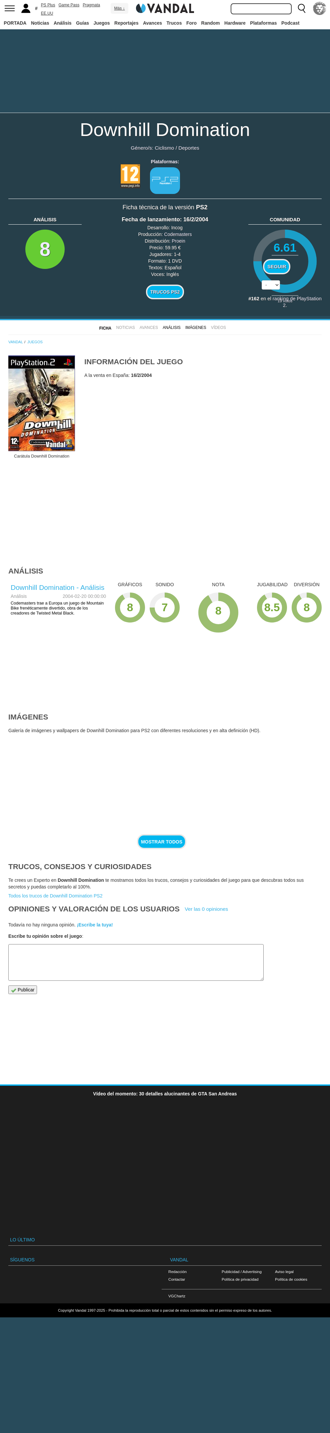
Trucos (174, 23)
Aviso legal (284, 1271)
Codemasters (178, 234)
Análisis (63, 23)
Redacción (177, 1271)
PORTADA (15, 23)
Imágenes (195, 327)
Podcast (290, 23)
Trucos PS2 (165, 292)
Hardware (235, 23)
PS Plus (48, 5)
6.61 (285, 247)
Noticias (40, 23)
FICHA (105, 328)
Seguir (276, 266)
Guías (82, 23)
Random (210, 23)
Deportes (188, 148)
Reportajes (126, 23)
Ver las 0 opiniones (206, 909)
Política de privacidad (240, 1279)
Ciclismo (164, 148)
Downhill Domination (165, 129)
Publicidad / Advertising (242, 1271)
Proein (178, 241)
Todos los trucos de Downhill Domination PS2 (55, 895)
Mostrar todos (161, 841)
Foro (191, 23)
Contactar (176, 1279)
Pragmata (91, 5)
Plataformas (263, 23)
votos (285, 301)
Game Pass (68, 5)
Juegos (102, 23)
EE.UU (47, 13)
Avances (152, 23)
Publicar (22, 990)
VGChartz (176, 1296)
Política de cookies (291, 1279)
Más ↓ (119, 8)
